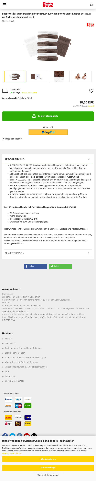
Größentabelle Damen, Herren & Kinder (23, 348)
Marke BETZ (10, 343)
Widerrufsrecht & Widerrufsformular (21, 362)
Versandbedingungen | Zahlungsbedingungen (26, 367)
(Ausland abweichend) (29, 93)
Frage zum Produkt (13, 139)
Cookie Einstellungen (14, 381)
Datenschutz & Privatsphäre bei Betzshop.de (25, 357)
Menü (4, 4)
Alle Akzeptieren (48, 459)
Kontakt (8, 339)
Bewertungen (14, 253)
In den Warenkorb (45, 115)
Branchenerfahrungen (15, 353)
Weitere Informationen (48, 475)
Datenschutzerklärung (11, 453)
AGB (7, 371)
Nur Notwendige (48, 467)
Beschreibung (14, 159)
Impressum (10, 376)
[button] (35, 266)
